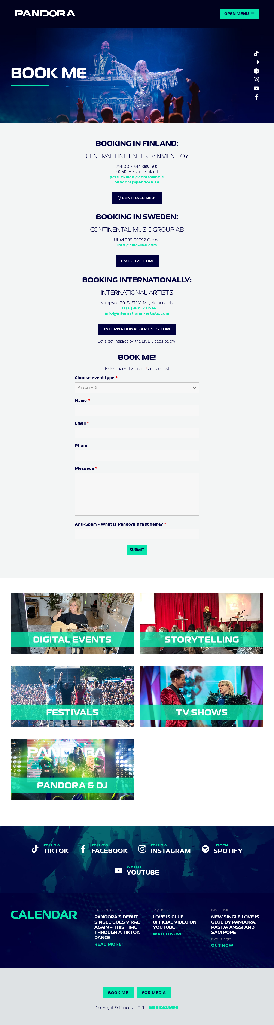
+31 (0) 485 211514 (137, 307)
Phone (82, 445)
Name (82, 400)
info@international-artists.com (137, 313)
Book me (118, 992)
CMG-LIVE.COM (137, 261)
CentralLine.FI (139, 197)
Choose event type (96, 377)
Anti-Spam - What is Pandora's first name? (120, 524)
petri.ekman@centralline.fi (137, 176)
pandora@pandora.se (137, 182)
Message (86, 468)
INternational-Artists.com (137, 329)
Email (82, 423)
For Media (154, 992)
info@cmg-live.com (137, 245)
